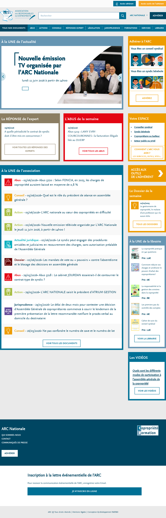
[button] (9, 77)
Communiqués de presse (15, 442)
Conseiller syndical (143, 127)
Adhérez (147, 98)
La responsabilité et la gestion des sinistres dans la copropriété (151, 289)
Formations (130, 28)
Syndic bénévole (142, 131)
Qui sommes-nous (11, 435)
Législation (94, 28)
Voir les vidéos (147, 390)
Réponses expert (74, 28)
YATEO (115, 512)
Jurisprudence (112, 28)
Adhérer (158, 15)
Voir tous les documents (61, 343)
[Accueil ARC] (17, 15)
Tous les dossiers (147, 224)
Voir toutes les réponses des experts (30, 149)
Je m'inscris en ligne (84, 491)
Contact (6, 439)
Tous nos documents (13, 28)
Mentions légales (79, 512)
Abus (32, 28)
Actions (43, 28)
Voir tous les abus (93, 151)
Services (146, 28)
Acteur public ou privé (144, 140)
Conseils (56, 28)
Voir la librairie (147, 338)
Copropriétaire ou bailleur (147, 136)
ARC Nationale (137, 15)
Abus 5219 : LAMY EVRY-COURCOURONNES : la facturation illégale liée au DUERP (93, 136)
